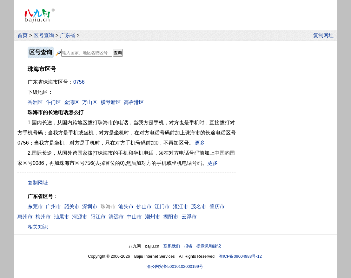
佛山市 (144, 206)
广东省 (67, 35)
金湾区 (71, 102)
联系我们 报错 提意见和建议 (192, 246)
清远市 (116, 216)
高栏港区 (134, 102)
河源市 (79, 216)
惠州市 (25, 216)
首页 (22, 35)
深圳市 (89, 206)
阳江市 (98, 216)
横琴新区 (111, 102)
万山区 (89, 102)
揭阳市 (170, 216)
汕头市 (126, 206)
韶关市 (71, 206)
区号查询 (44, 35)
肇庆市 (217, 206)
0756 (79, 82)
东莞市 (35, 206)
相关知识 (38, 227)
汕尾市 (61, 216)
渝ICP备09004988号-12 (240, 256)
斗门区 (53, 102)
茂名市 (198, 206)
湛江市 (180, 206)
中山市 (134, 216)
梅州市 (43, 216)
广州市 (53, 206)
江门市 (162, 206)
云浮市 (189, 216)
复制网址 (325, 35)
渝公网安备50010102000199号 (175, 266)
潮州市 (152, 216)
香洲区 (35, 102)
